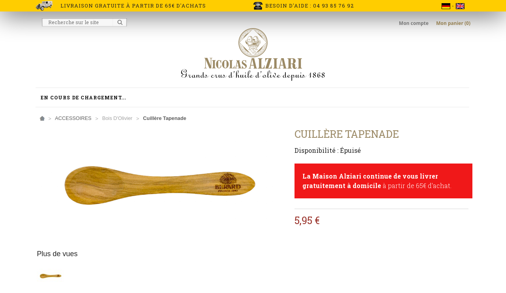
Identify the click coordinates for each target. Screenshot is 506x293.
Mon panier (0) (453, 23)
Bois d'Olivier (117, 118)
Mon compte (414, 23)
